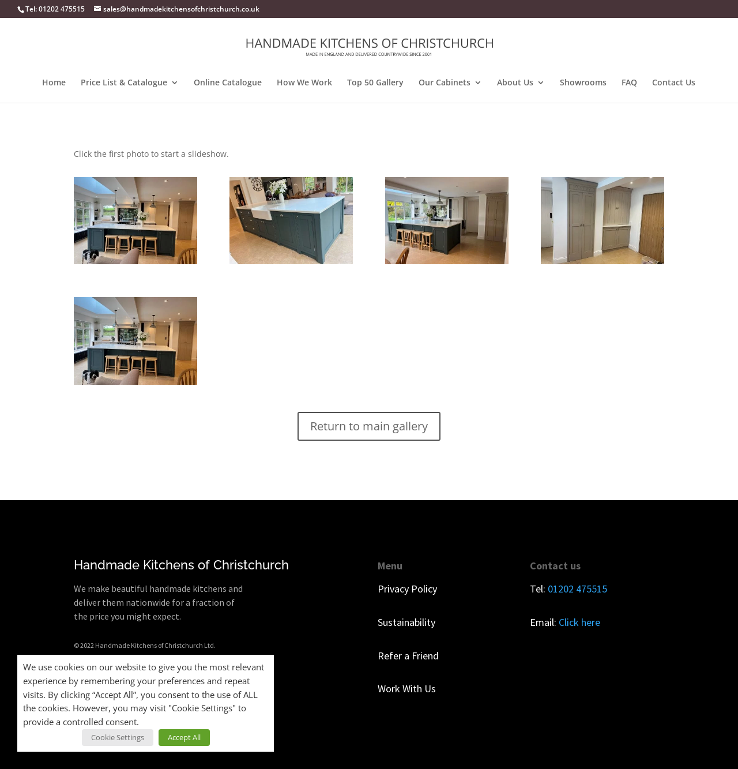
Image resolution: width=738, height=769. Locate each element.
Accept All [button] (184, 737)
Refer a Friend (408, 655)
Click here (579, 622)
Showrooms (583, 83)
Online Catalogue (228, 83)
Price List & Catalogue (124, 83)
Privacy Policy (407, 588)
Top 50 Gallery (375, 83)
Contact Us (673, 83)
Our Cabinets (444, 83)
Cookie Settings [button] (117, 737)
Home (54, 83)
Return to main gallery (369, 426)
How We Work (304, 83)
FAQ (629, 83)
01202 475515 (577, 588)
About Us (515, 83)
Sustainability (406, 622)
